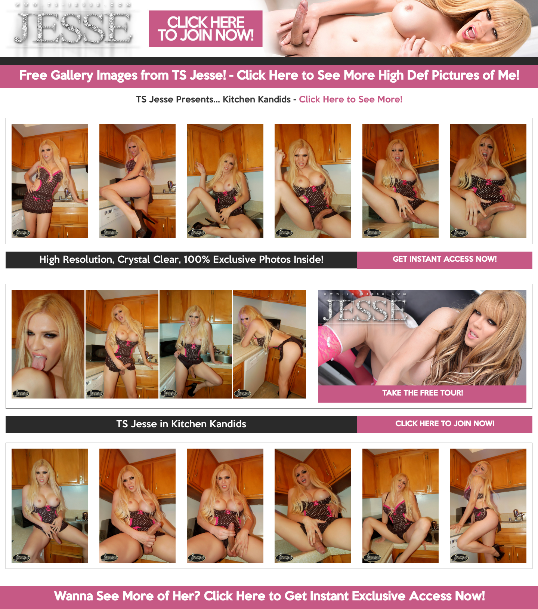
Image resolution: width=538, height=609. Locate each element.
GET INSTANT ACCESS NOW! (445, 259)
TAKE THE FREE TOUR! (422, 393)
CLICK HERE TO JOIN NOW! (444, 424)
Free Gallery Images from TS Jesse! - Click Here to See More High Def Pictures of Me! (269, 76)
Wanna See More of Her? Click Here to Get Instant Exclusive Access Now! (269, 597)
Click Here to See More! (350, 100)
